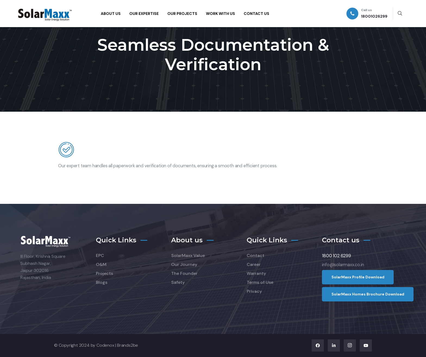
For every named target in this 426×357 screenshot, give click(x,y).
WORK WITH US (220, 13)
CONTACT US (256, 13)
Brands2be (127, 345)
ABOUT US (111, 13)
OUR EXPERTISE (144, 13)
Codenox (105, 345)
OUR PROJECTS (182, 13)
